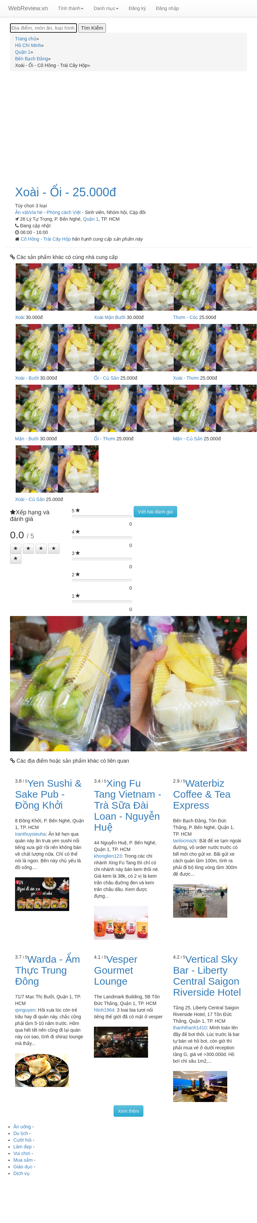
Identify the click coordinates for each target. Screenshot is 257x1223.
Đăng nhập (167, 8)
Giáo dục (22, 1166)
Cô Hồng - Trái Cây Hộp (46, 239)
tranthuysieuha (30, 834)
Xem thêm (128, 1111)
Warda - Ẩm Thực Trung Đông (47, 970)
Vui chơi (21, 1153)
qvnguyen (25, 1010)
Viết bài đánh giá (155, 511)
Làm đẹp (22, 1146)
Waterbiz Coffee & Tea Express (202, 794)
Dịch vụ (21, 1173)
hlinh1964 (104, 1010)
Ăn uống (22, 1126)
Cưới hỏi (22, 1140)
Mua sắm (23, 1160)
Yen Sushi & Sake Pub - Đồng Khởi (48, 794)
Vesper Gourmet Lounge (115, 970)
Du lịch (20, 1133)
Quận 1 (91, 219)
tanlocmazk (185, 840)
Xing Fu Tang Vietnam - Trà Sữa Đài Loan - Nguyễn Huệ (127, 805)
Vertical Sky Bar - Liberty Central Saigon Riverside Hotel (207, 976)
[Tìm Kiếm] (92, 28)
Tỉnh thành (71, 8)
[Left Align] (15, 549)
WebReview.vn (28, 8)
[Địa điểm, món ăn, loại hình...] (43, 28)
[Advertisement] (128, 124)
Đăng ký (137, 8)
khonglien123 (108, 856)
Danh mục (106, 8)
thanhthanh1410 (190, 1027)
